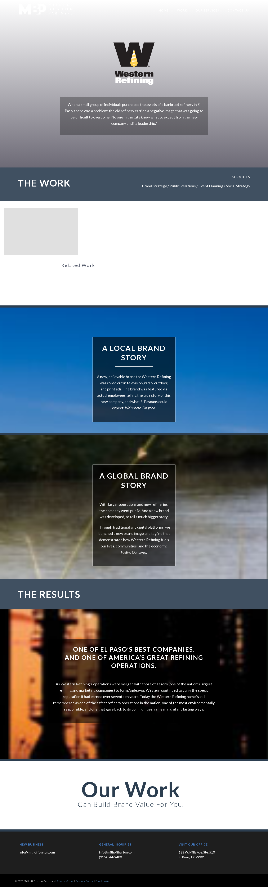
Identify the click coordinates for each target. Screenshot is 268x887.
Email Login (102, 881)
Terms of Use (65, 881)
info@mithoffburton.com (37, 852)
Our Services (207, 10)
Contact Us (238, 10)
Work (182, 10)
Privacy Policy (84, 881)
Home (164, 10)
